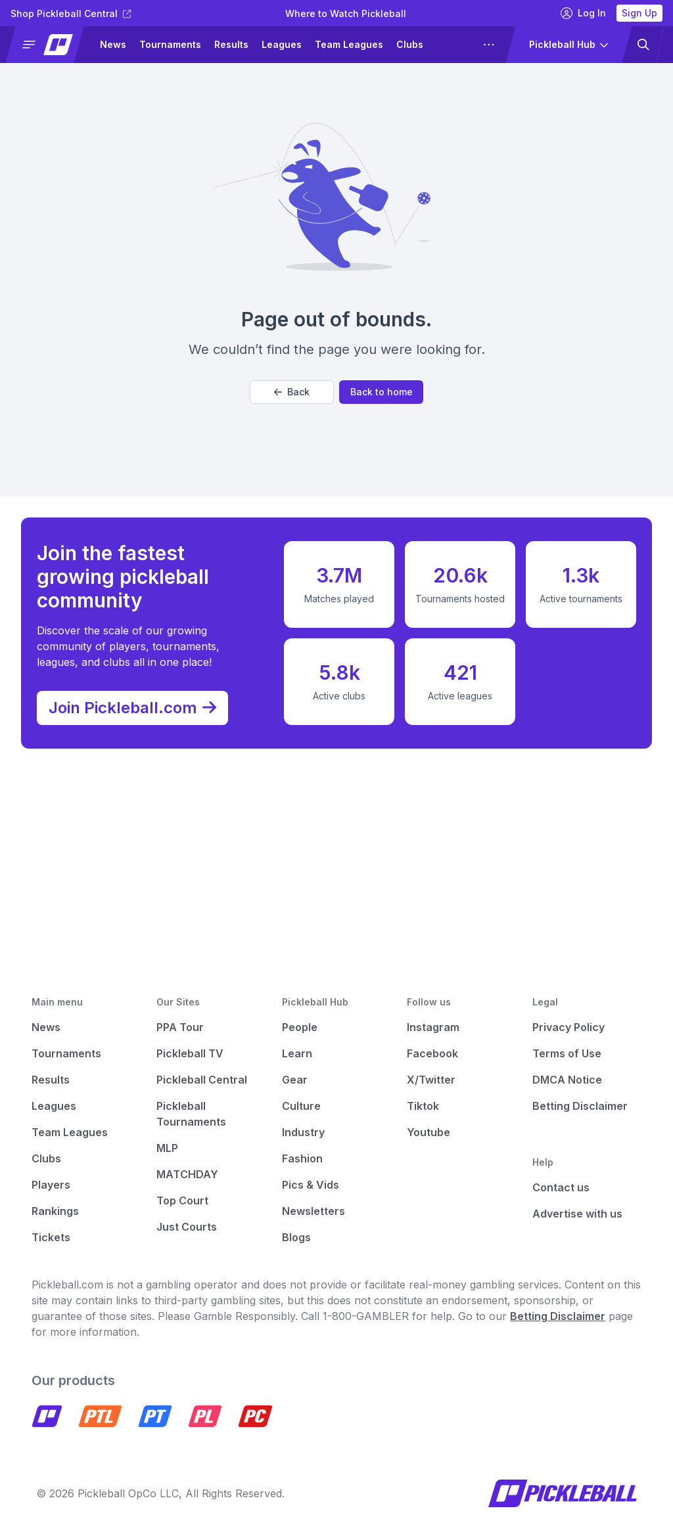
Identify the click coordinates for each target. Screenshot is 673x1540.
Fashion (302, 1158)
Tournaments (170, 44)
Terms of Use (566, 1053)
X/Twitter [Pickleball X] (431, 1079)
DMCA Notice (567, 1079)
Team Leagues (349, 44)
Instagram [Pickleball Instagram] (433, 1027)
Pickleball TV (189, 1053)
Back (292, 391)
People (299, 1027)
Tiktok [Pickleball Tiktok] (423, 1105)
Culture (301, 1105)
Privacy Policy (568, 1027)
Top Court (182, 1200)
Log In (583, 13)
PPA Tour (180, 1027)
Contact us (561, 1187)
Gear (295, 1079)
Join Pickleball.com (139, 704)
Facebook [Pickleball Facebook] (432, 1053)
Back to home (381, 391)
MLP (167, 1148)
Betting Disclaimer (580, 1105)
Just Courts (186, 1226)
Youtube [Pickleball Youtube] (428, 1132)
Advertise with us (577, 1213)
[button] (50, 44)
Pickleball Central (201, 1079)
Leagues (282, 44)
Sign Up (639, 12)
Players (51, 1184)
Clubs (409, 44)
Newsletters (313, 1211)
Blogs (296, 1237)
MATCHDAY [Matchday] (187, 1174)
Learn (297, 1053)
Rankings (55, 1211)
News (113, 44)
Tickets (51, 1237)
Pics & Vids (310, 1184)
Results (231, 44)
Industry (303, 1132)
